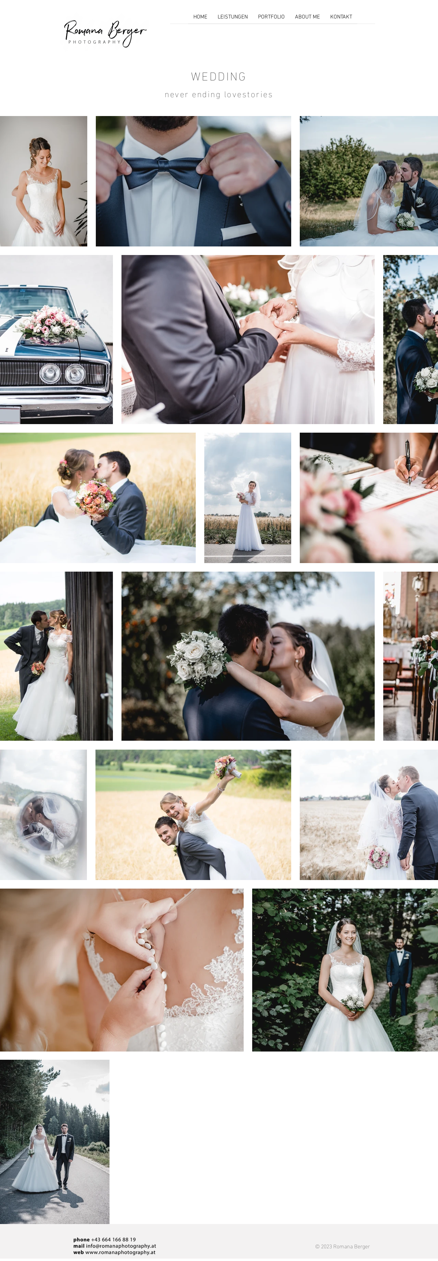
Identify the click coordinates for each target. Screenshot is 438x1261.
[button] (271, 19)
